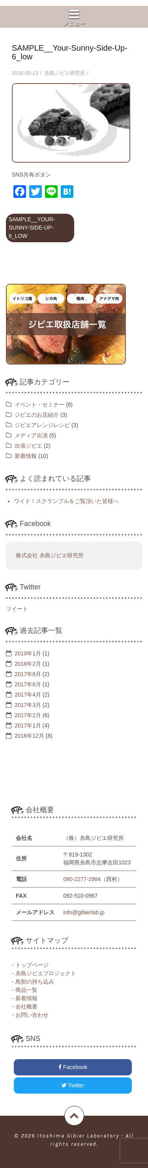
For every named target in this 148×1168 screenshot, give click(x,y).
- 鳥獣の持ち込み (33, 981)
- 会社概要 (24, 1006)
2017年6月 (28, 684)
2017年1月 (28, 725)
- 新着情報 (24, 998)
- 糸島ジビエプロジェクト (44, 973)
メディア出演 (31, 435)
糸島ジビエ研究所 (64, 73)
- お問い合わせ (30, 1015)
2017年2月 (28, 715)
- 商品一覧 (24, 990)
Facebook (72, 1067)
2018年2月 (28, 664)
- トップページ (30, 965)
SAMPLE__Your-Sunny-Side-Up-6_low (32, 227)
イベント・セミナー (39, 404)
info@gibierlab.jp (84, 912)
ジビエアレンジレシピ (42, 425)
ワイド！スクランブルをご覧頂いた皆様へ (66, 501)
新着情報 (26, 456)
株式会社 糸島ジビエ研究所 (50, 555)
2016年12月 (29, 736)
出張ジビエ (28, 446)
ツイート (17, 609)
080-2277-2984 (82, 879)
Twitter (73, 1085)
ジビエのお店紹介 (37, 415)
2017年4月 (28, 694)
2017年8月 (28, 674)
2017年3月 (28, 705)
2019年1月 (28, 653)
